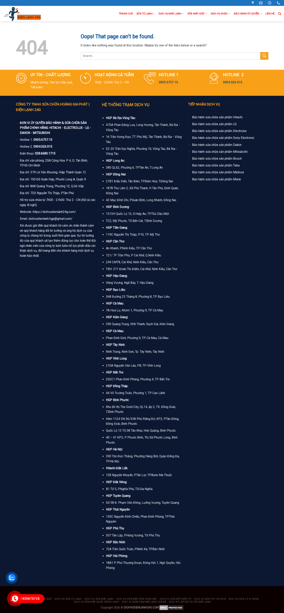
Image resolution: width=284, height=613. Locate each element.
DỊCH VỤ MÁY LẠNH (171, 14)
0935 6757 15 (168, 82)
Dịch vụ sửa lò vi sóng (244, 599)
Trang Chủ (126, 13)
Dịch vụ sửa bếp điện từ (175, 599)
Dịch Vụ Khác (221, 14)
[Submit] (264, 56)
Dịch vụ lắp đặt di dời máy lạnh (190, 601)
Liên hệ (270, 13)
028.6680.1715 (45, 153)
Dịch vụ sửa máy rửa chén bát (136, 599)
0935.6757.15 (42, 140)
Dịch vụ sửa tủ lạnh (68, 599)
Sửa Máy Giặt (197, 14)
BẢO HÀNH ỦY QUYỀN (248, 14)
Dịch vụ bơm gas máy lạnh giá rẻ (144, 601)
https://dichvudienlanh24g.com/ (54, 212)
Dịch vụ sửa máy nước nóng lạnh (96, 601)
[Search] (279, 13)
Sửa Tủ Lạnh (145, 14)
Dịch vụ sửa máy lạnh (99, 599)
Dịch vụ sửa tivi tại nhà (210, 599)
